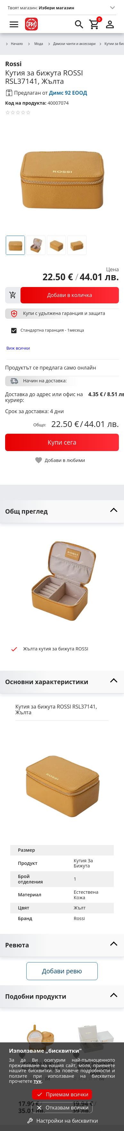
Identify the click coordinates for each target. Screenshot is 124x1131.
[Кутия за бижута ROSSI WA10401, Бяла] (95, 1036)
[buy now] (62, 442)
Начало (14, 44)
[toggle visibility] (62, 511)
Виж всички (18, 348)
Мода (35, 43)
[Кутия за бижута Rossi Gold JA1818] (41, 1036)
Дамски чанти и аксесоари (71, 44)
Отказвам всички (61, 1107)
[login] (109, 24)
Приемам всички (62, 1094)
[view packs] (62, 295)
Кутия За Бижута (84, 863)
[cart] (94, 24)
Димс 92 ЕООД (68, 93)
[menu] (14, 24)
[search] (79, 24)
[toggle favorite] (61, 460)
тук (38, 1081)
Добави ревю (62, 971)
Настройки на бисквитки (62, 1121)
